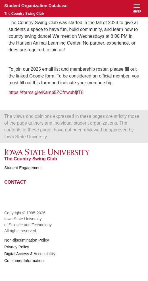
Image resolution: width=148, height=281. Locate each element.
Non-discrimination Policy (26, 240)
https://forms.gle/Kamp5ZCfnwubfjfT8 (47, 92)
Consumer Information (24, 260)
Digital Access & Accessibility (29, 253)
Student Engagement (23, 167)
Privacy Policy (16, 247)
